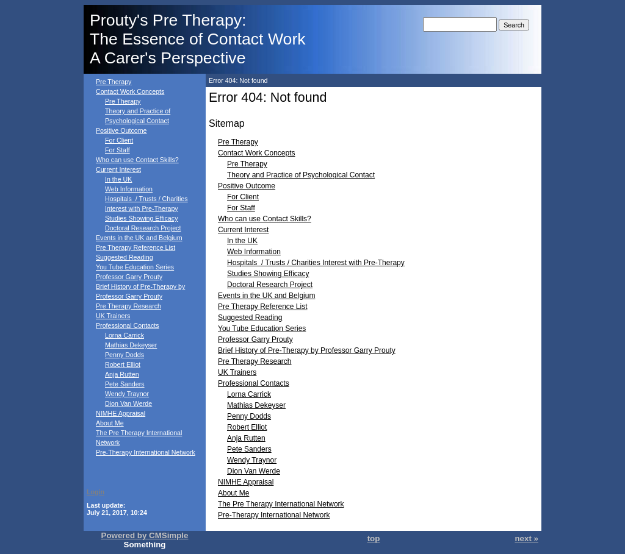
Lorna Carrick (124, 335)
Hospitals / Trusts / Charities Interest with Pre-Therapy (316, 262)
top (373, 538)
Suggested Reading (124, 257)
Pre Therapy (113, 81)
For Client (119, 140)
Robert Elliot (122, 364)
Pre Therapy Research (128, 306)
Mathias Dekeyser (131, 345)
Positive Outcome (121, 130)
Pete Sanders (125, 384)
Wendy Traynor (127, 393)
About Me (110, 423)
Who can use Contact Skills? (137, 159)
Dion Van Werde (128, 403)
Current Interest (118, 169)
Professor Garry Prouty (129, 276)
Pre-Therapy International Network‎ (145, 452)
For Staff (117, 150)
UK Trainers (113, 315)
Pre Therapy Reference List (135, 247)
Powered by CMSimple (145, 535)
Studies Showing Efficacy (141, 218)
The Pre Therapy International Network (281, 504)
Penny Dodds (124, 354)
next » (526, 538)
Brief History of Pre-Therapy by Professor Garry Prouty (307, 350)
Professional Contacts (127, 325)
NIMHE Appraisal (120, 413)
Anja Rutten (122, 374)
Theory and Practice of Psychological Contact (301, 175)
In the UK (118, 179)
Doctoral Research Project (143, 228)
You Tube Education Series (135, 267)
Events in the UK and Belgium (139, 237)
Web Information (129, 189)
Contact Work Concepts (130, 91)
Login (95, 491)
